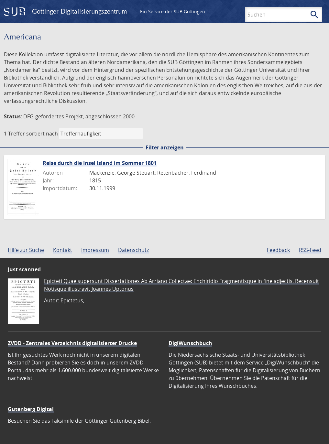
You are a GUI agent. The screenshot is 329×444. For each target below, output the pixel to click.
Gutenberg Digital (31, 409)
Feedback (278, 250)
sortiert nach (42, 133)
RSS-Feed (310, 250)
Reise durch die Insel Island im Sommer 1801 (100, 163)
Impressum (95, 250)
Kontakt (62, 250)
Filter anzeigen (165, 147)
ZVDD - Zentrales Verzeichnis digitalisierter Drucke (72, 343)
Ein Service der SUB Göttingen (172, 11)
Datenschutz (133, 250)
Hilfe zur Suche (26, 250)
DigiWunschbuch (190, 343)
